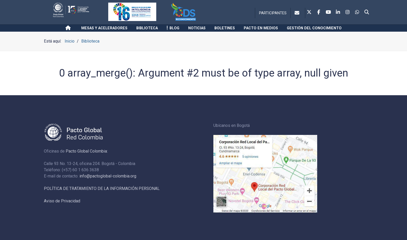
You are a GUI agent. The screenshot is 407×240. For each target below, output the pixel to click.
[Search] (367, 12)
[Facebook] (319, 12)
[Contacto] (298, 13)
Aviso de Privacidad (62, 200)
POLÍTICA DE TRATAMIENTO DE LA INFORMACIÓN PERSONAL (102, 188)
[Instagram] (347, 12)
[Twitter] (309, 12)
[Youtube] (328, 12)
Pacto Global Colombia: (87, 151)
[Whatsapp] (357, 12)
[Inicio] (69, 28)
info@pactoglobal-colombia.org (107, 176)
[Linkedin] (338, 12)
